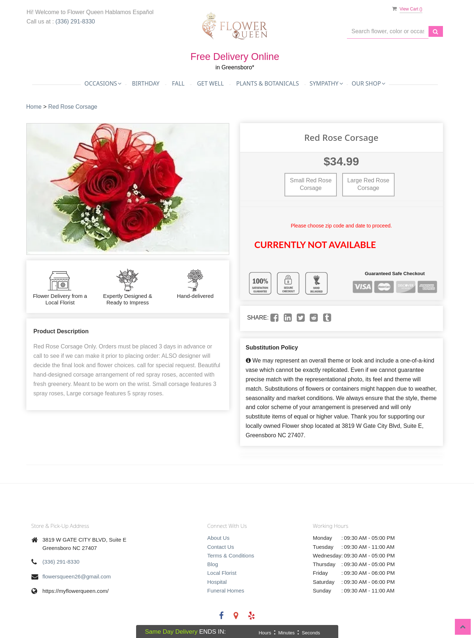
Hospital (217, 582)
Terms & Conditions (230, 555)
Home (34, 107)
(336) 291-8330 (75, 21)
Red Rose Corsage (72, 107)
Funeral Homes (225, 590)
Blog (212, 564)
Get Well (210, 83)
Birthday (146, 83)
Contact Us (220, 547)
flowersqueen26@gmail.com (77, 576)
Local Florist (221, 573)
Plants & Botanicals (267, 83)
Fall (178, 83)
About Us (218, 538)
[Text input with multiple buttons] (388, 32)
